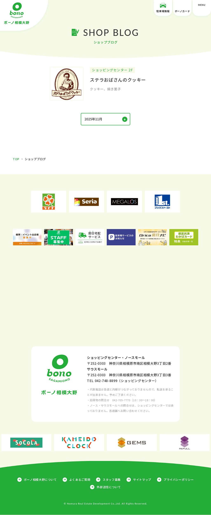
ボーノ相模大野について (40, 479)
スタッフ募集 (112, 479)
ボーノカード (182, 7)
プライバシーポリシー (179, 479)
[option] (49, 202)
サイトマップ (142, 479)
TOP (16, 159)
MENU (201, 8)
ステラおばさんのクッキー (118, 79)
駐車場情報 (163, 7)
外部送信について (109, 487)
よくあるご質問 (79, 479)
